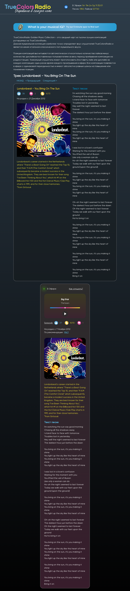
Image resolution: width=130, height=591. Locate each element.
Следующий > (50, 80)
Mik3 (66, 332)
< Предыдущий (32, 80)
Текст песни (51, 422)
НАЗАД (20, 80)
